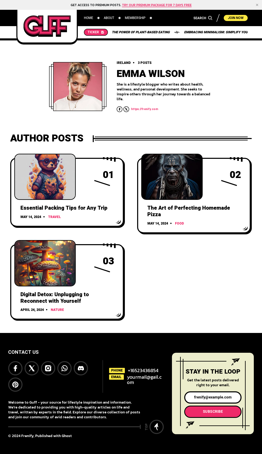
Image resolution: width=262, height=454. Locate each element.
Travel (54, 217)
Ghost (67, 435)
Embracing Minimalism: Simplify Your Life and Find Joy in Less (168, 32)
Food (179, 223)
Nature (57, 309)
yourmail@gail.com (144, 379)
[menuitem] (88, 18)
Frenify (27, 435)
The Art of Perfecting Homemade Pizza (188, 211)
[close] (257, 5)
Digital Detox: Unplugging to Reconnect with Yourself (54, 298)
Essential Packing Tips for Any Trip (63, 208)
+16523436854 (143, 370)
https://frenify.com (144, 109)
